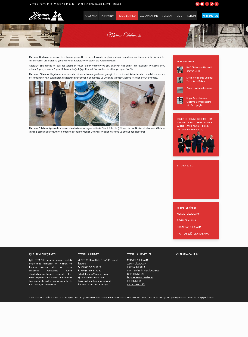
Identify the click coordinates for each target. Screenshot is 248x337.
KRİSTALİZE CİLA (136, 267)
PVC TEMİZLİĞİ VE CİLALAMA (193, 233)
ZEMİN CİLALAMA (186, 220)
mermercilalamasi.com (93, 277)
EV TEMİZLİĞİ (134, 281)
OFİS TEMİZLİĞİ (135, 274)
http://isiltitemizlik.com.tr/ (190, 129)
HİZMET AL (210, 15)
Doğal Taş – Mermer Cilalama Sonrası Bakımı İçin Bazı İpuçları (198, 102)
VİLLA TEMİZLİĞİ (136, 284)
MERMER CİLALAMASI (188, 213)
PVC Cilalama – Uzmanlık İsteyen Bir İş (199, 69)
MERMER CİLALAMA (137, 260)
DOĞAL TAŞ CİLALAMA (189, 227)
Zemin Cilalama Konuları (199, 88)
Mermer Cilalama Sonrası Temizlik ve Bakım (199, 79)
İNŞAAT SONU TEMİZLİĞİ (140, 277)
